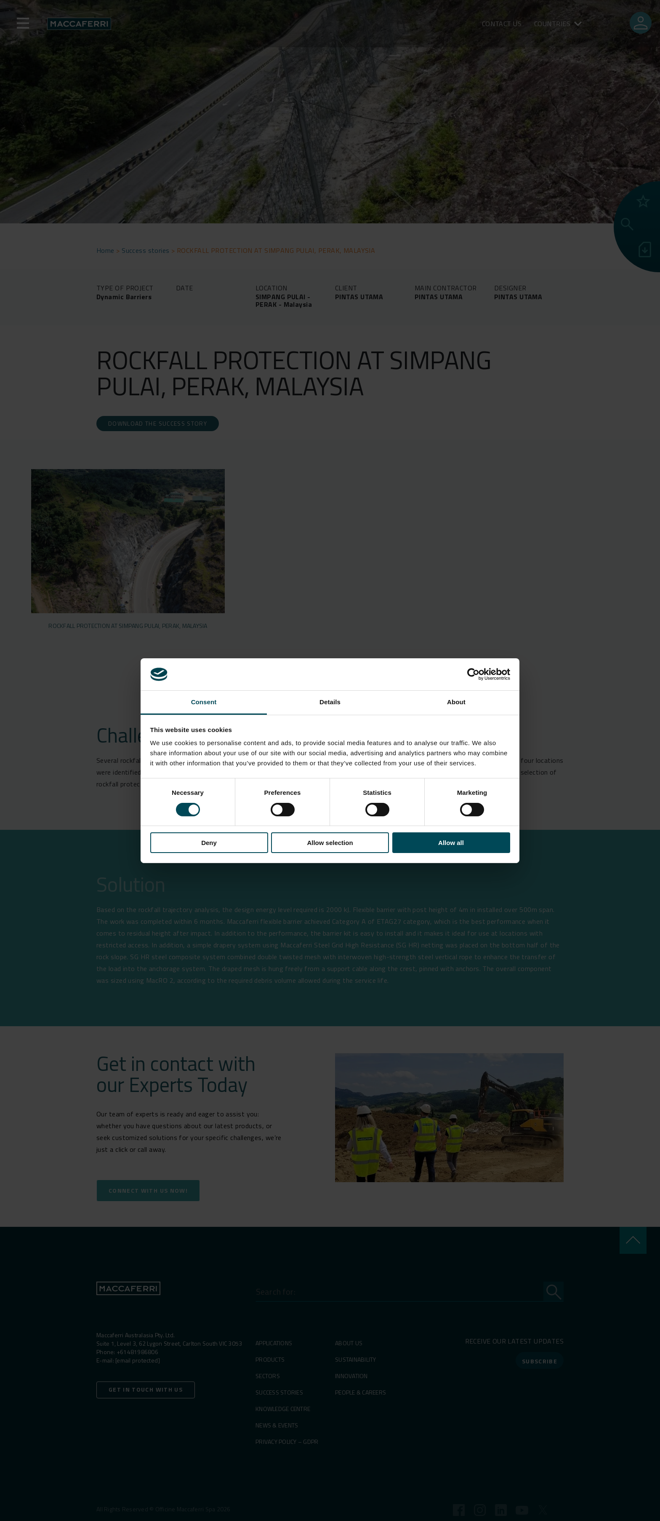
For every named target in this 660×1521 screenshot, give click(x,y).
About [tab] (456, 702)
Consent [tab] (204, 702)
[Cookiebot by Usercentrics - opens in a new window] (473, 674)
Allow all (451, 842)
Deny (209, 842)
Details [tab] (330, 702)
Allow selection (330, 842)
